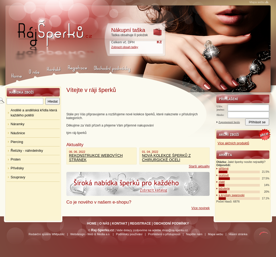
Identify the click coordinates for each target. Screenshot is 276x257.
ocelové (224, 175)
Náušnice (18, 133)
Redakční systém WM (47, 234)
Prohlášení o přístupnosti (164, 234)
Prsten (16, 159)
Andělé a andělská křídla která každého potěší (34, 112)
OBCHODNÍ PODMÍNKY (171, 223)
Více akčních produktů (233, 143)
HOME (92, 223)
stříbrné (223, 168)
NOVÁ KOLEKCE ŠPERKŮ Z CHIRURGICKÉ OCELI (166, 157)
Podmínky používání (129, 234)
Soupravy (18, 177)
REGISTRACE (140, 223)
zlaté (222, 181)
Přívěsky (17, 168)
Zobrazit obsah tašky (124, 47)
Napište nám (194, 234)
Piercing (17, 142)
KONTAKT (119, 223)
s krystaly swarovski (231, 195)
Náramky (17, 124)
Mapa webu (257, 2)
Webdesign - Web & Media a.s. (90, 234)
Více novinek (200, 208)
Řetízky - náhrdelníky (27, 151)
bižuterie (224, 188)
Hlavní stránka (238, 234)
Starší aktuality (199, 166)
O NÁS (104, 223)
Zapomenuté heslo (229, 122)
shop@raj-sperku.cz (175, 230)
